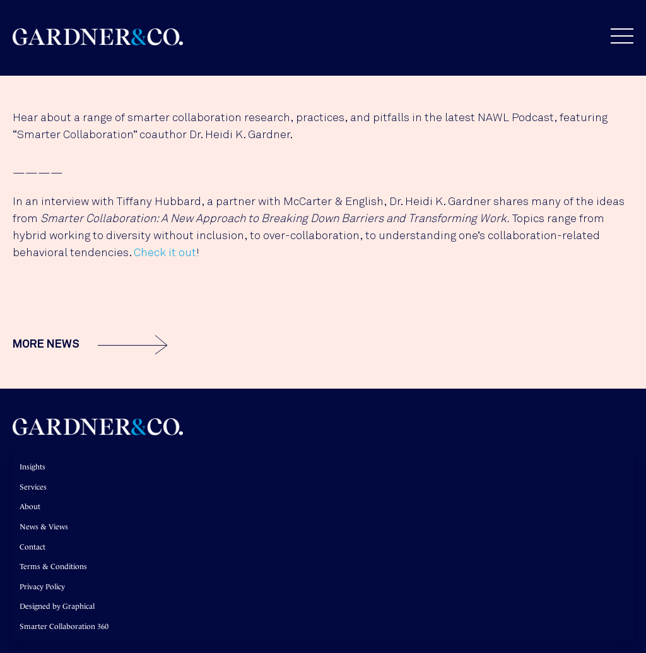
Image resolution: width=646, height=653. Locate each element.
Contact (32, 547)
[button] (615, 36)
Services (33, 487)
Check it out (165, 253)
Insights (32, 466)
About (30, 506)
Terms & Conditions (53, 566)
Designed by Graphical (57, 606)
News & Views (44, 526)
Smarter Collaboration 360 (64, 626)
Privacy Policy (42, 586)
